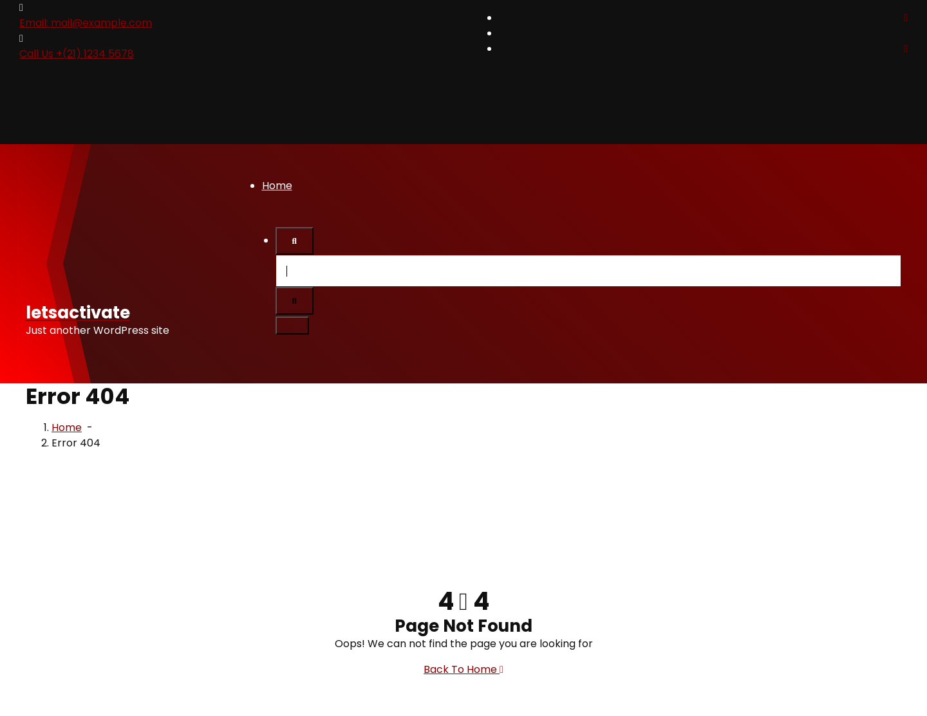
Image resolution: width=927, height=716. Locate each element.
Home (277, 185)
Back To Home (463, 669)
